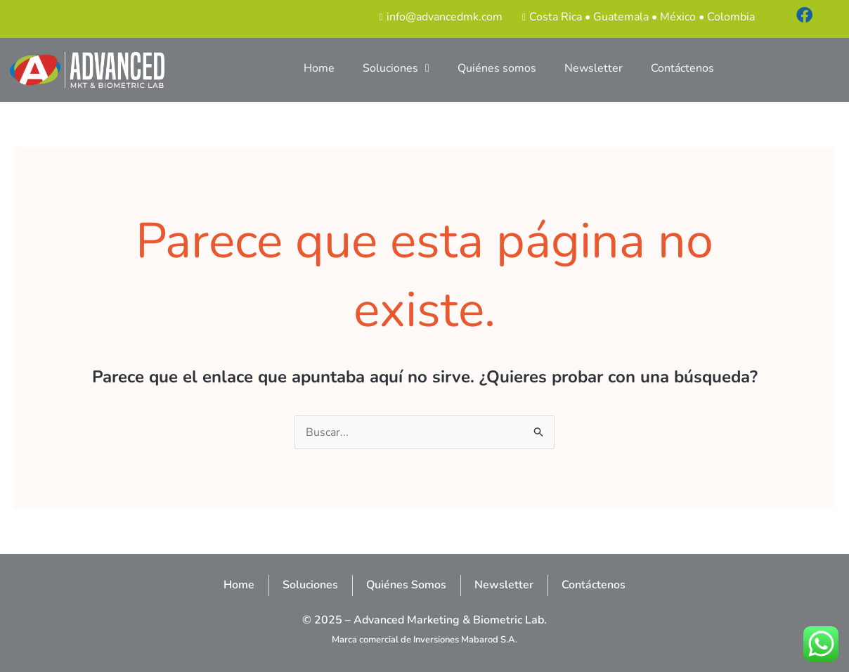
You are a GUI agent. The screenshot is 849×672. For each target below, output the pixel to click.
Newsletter (593, 68)
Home (319, 68)
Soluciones (396, 68)
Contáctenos (682, 68)
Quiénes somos (497, 68)
